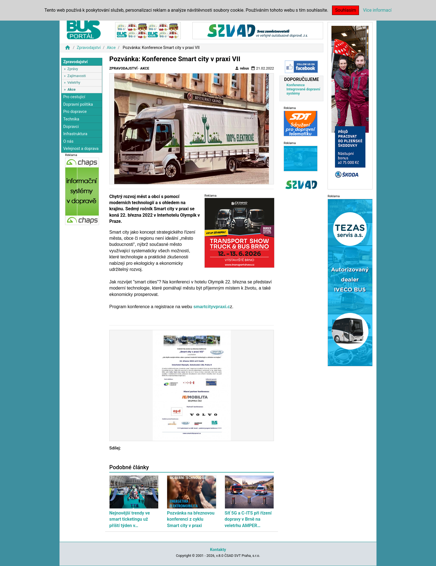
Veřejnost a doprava (80, 148)
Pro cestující (74, 97)
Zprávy (72, 69)
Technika (71, 119)
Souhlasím (345, 10)
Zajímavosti (76, 76)
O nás (68, 141)
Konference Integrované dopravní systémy (303, 89)
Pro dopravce (74, 111)
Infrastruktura (75, 134)
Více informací (377, 10)
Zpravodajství (89, 47)
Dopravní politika (78, 104)
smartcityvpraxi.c (211, 306)
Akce (111, 47)
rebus (242, 68)
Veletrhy (73, 82)
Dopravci (71, 126)
